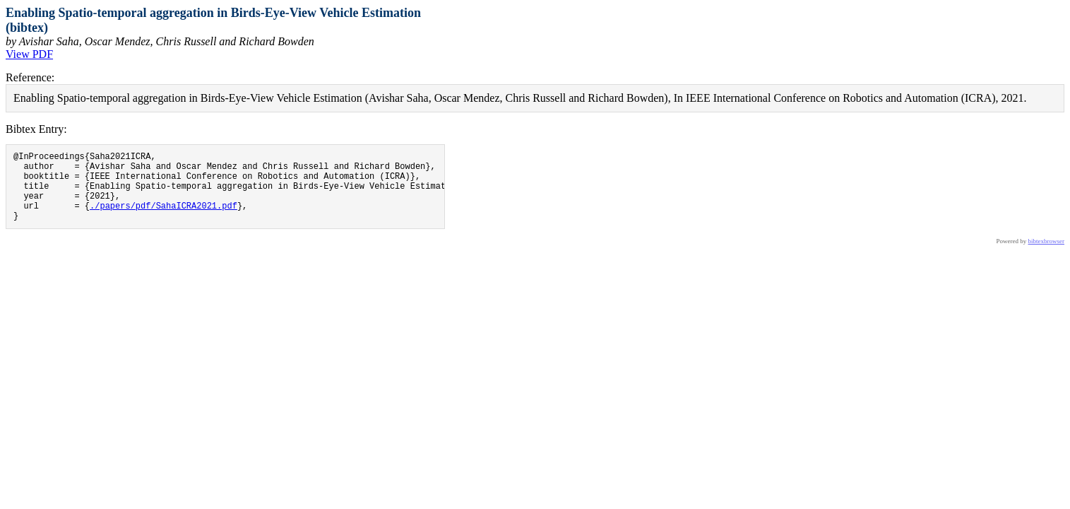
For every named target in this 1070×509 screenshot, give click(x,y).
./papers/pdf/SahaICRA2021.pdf (163, 218)
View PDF (29, 54)
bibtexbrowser (1046, 255)
